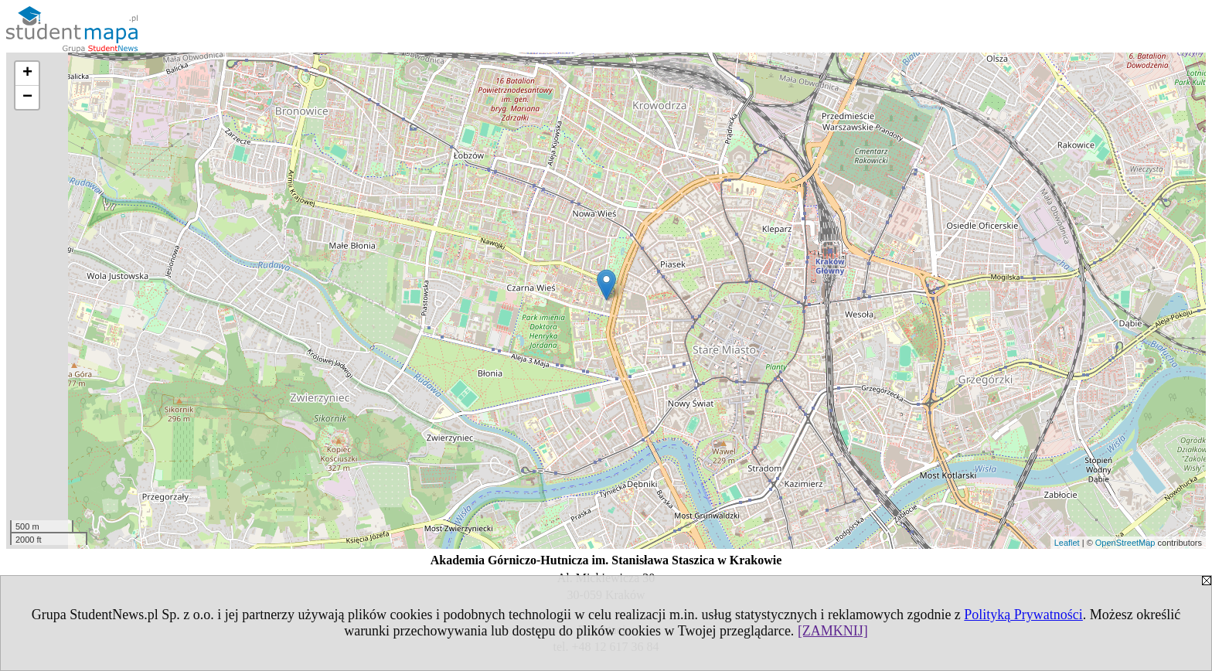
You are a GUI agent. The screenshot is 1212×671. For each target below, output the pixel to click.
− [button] (27, 97)
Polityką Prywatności (1023, 614)
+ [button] (27, 73)
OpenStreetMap (1125, 542)
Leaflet (1067, 542)
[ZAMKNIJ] (833, 631)
